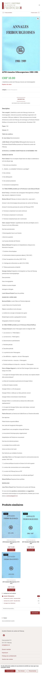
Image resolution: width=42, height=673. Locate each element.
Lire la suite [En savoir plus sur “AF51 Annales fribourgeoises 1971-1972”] (11, 591)
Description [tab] (21, 100)
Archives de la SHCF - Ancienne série (12, 599)
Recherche (35, 614)
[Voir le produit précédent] (3, 14)
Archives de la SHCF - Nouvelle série (12, 602)
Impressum (5, 654)
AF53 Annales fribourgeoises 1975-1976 (11, 543)
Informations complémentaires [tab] (21, 104)
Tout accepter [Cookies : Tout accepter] (10, 671)
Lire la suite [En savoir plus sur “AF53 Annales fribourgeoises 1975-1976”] (11, 551)
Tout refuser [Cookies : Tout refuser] (21, 671)
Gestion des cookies (7, 660)
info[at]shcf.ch (6, 646)
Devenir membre (6, 650)
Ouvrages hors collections (9, 604)
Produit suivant (34, 13)
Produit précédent (8, 13)
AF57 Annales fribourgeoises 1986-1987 (30, 543)
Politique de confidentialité (9, 657)
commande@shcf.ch (12, 497)
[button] (38, 19)
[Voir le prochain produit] (39, 14)
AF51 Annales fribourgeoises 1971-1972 (11, 583)
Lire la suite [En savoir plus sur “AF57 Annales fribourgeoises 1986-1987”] (31, 551)
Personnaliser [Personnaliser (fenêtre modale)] (32, 671)
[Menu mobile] (39, 5)
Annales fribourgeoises (12, 90)
